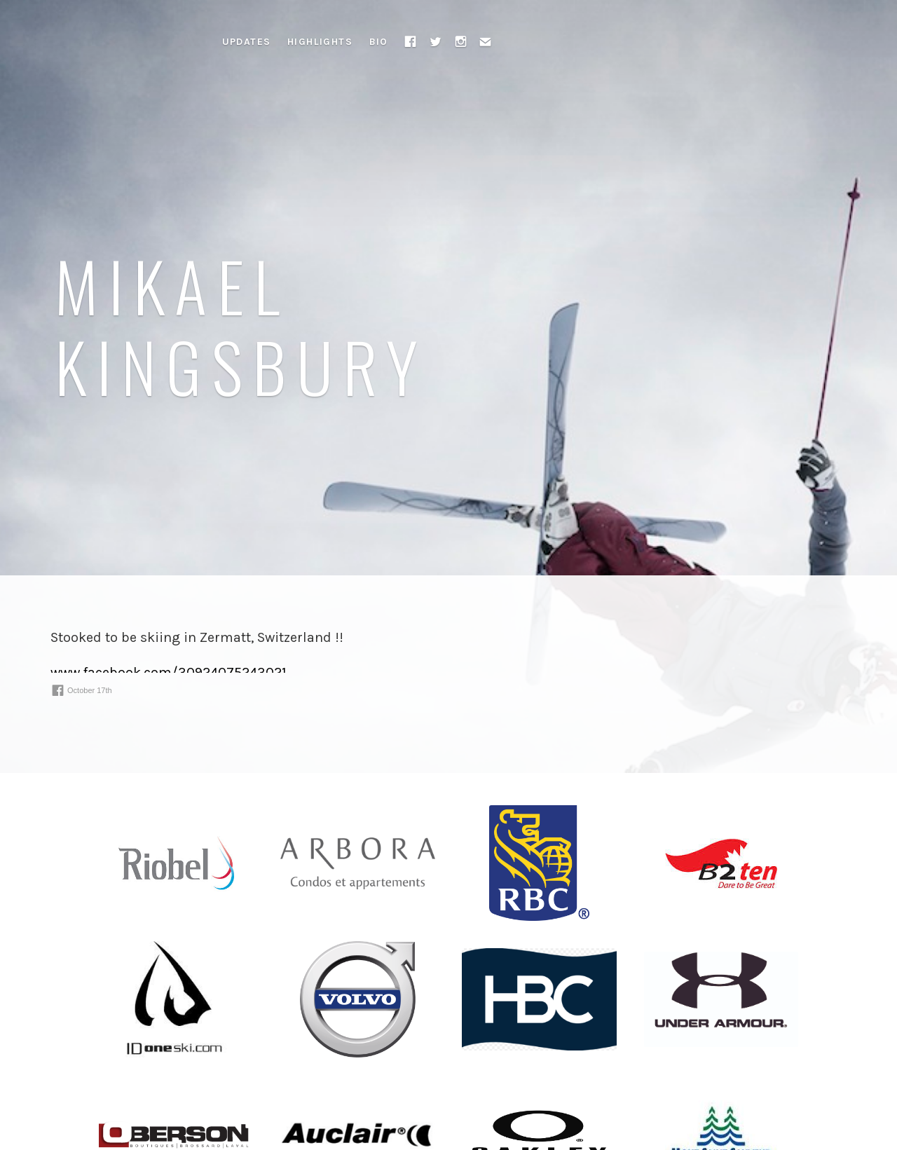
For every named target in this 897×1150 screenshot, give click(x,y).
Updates (246, 42)
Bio (378, 42)
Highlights (319, 42)
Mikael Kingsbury (241, 325)
